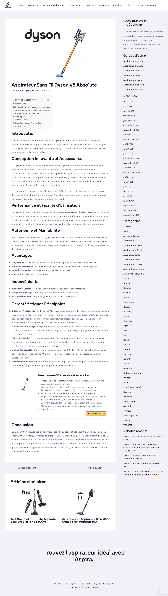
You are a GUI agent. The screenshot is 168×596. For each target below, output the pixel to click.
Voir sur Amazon (97, 414)
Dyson (28, 90)
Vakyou (127, 420)
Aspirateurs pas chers (98, 5)
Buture (126, 283)
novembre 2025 (131, 130)
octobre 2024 (130, 167)
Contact (94, 587)
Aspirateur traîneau (133, 66)
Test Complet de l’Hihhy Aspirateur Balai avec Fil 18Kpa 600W (34, 520)
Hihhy (126, 316)
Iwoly (126, 335)
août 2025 (128, 144)
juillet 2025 (129, 149)
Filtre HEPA (40, 266)
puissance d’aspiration (67, 212)
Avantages (20, 117)
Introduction (20, 104)
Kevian (126, 344)
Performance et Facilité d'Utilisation (32, 110)
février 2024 (129, 205)
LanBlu (127, 349)
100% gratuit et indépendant (134, 22)
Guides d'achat (134, 55)
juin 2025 (128, 153)
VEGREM (127, 425)
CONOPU (127, 292)
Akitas (126, 231)
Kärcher (127, 340)
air (69, 406)
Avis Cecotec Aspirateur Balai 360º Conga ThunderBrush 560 (86, 520)
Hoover (126, 326)
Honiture (127, 321)
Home (21, 5)
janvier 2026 (129, 120)
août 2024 (128, 177)
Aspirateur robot (131, 70)
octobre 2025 (130, 134)
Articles (33, 5)
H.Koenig (127, 311)
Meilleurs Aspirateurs (54, 5)
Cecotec (127, 288)
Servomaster (129, 401)
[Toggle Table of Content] (47, 100)
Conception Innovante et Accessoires (32, 107)
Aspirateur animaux (133, 89)
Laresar (127, 354)
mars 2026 (128, 111)
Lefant (126, 359)
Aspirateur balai (131, 75)
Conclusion (20, 126)
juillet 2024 (129, 182)
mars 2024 (128, 201)
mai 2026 (128, 101)
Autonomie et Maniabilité (27, 113)
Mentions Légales (93, 584)
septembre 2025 (131, 139)
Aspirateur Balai (131, 255)
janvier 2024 (129, 210)
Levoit (126, 363)
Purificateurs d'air (132, 387)
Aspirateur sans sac (133, 61)
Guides (126, 307)
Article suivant (96, 468)
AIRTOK (127, 226)
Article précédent (26, 468)
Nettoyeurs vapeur (147, 5)
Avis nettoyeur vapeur (134, 269)
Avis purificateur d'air (134, 274)
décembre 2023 (131, 215)
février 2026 (129, 115)
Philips (126, 378)
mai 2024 (128, 191)
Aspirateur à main (132, 80)
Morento (127, 368)
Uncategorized (130, 415)
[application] (37, 5)
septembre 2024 (131, 172)
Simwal (127, 406)
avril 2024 (128, 196)
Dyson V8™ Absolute (65, 140)
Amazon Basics (131, 236)
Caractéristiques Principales (28, 123)
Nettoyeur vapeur (132, 373)
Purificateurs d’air (123, 5)
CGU (87, 587)
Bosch (126, 278)
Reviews (36, 90)
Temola (127, 411)
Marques (76, 5)
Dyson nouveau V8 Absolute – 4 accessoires (64, 375)
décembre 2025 (131, 125)
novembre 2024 (131, 163)
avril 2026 (128, 106)
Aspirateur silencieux (134, 84)
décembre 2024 (131, 158)
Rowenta (127, 396)
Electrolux (128, 302)
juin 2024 (128, 186)
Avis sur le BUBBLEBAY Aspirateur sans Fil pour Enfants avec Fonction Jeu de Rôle (141, 447)
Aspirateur (18, 90)
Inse (125, 330)
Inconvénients (21, 120)
